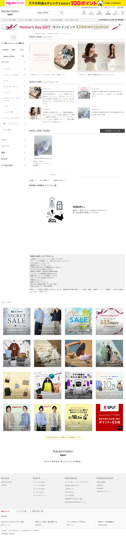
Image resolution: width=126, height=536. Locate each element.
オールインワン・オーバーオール (14, 99)
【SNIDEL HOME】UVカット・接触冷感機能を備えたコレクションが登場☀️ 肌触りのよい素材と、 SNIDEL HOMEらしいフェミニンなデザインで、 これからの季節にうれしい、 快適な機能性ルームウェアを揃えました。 (58, 117)
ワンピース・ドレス (14, 86)
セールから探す (38, 492)
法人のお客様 (69, 495)
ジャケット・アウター (14, 75)
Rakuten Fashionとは (72, 485)
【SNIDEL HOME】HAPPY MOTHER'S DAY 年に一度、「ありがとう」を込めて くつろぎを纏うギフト (107, 94)
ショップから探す (39, 485)
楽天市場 (121, 7)
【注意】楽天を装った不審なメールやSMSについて (63, 437)
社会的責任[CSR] (26, 530)
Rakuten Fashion (40, 33)
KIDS (22, 50)
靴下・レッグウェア (14, 123)
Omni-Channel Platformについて (75, 502)
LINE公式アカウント (103, 491)
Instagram (100, 488)
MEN (13, 50)
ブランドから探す (39, 482)
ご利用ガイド (69, 488)
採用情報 (36, 530)
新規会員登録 (101, 482)
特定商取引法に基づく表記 (74, 498)
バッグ (14, 106)
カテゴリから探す (39, 488)
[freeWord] (13, 56)
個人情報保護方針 (14, 530)
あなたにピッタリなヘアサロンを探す (12, 521)
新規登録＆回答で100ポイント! (92, 7)
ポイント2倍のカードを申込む (76, 521)
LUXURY (4, 484)
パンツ (14, 81)
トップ (31, 33)
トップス (14, 69)
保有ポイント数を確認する (106, 521)
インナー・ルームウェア (14, 118)
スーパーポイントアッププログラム (77, 482)
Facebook (100, 485)
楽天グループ (109, 7)
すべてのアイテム (39, 495)
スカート (14, 92)
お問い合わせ (69, 492)
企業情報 (4, 530)
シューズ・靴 (14, 112)
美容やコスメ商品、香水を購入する (46, 521)
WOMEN (5, 50)
